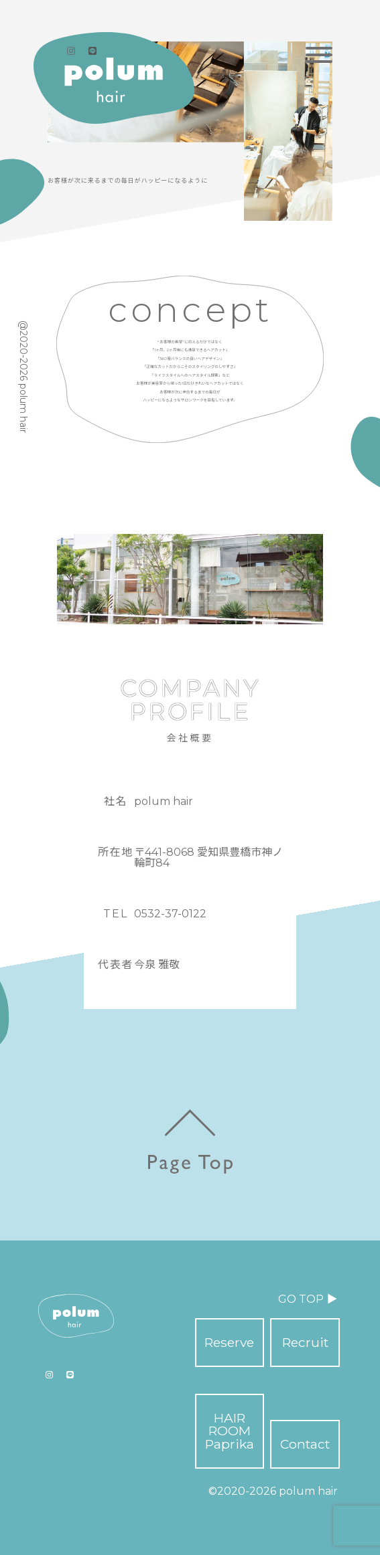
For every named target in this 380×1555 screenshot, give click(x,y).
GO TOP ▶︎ (307, 1299)
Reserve (229, 1342)
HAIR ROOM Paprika (229, 1430)
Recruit (305, 1342)
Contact (305, 1444)
